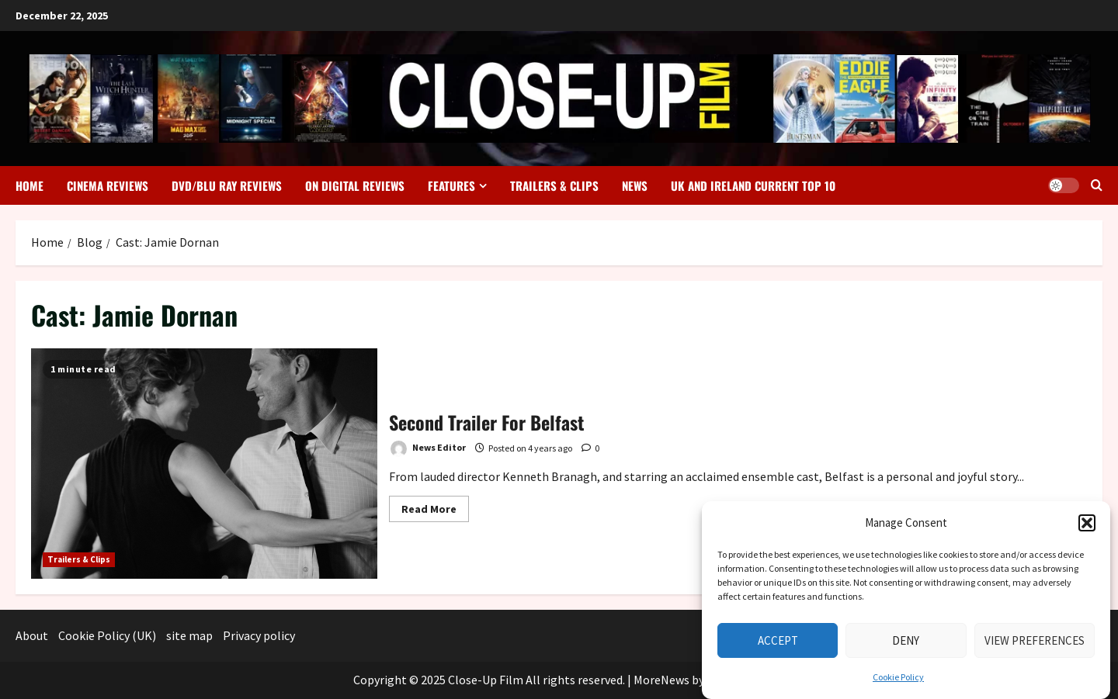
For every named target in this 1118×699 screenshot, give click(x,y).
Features (451, 185)
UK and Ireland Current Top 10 (753, 185)
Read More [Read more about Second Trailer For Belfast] (435, 506)
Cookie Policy (898, 683)
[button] (1087, 529)
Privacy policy (259, 635)
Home (29, 185)
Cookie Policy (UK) (107, 635)
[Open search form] (1096, 185)
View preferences (1034, 646)
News (635, 185)
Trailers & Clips (554, 185)
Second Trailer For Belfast (204, 463)
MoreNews (661, 679)
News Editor (427, 449)
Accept (778, 646)
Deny (905, 646)
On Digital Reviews (354, 185)
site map (189, 635)
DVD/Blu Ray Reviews (227, 185)
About (32, 635)
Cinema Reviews (107, 185)
